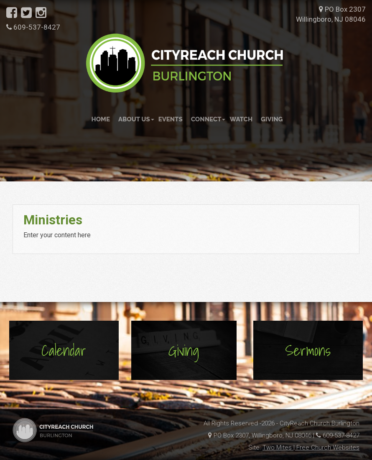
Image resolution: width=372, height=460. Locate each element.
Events (170, 119)
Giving (272, 119)
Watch (240, 119)
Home (100, 119)
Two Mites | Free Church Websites (310, 447)
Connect (208, 119)
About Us (136, 119)
